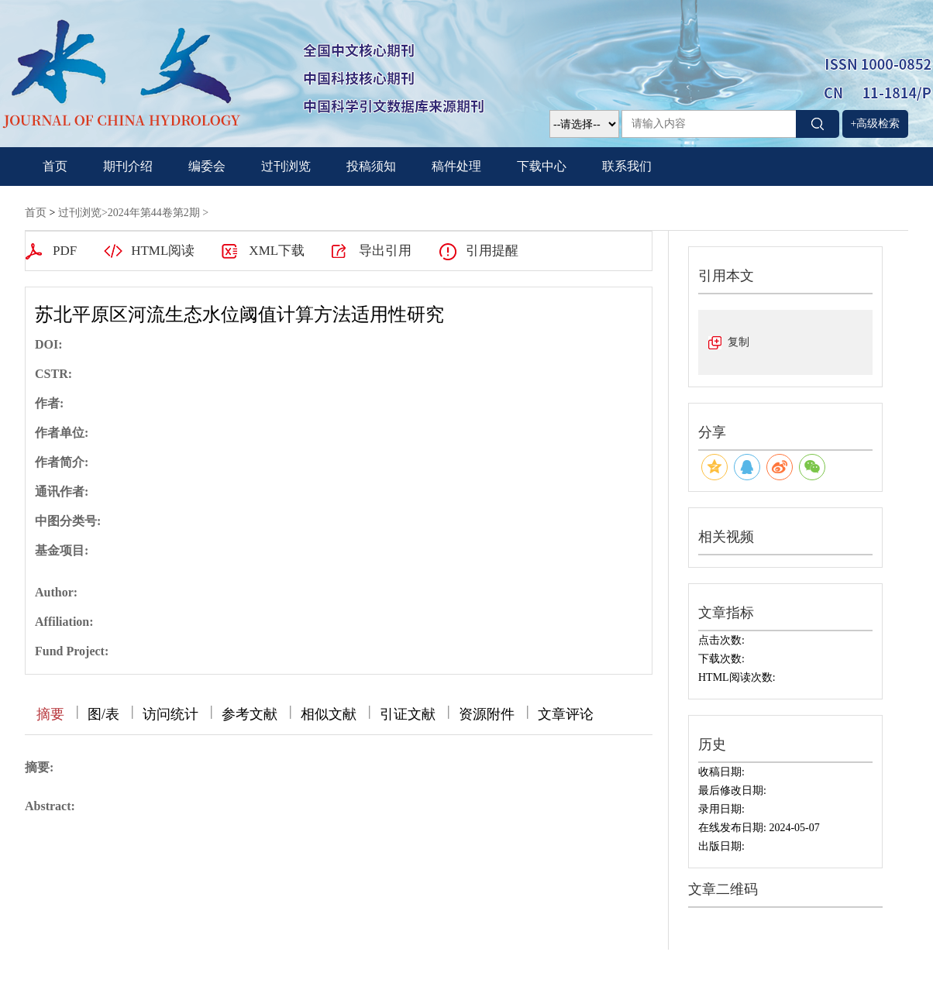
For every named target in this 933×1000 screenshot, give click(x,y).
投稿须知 (371, 166)
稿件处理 (456, 166)
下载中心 (541, 166)
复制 (738, 342)
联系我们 (627, 166)
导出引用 (385, 250)
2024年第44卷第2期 (154, 212)
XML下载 (277, 250)
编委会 (207, 166)
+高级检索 (875, 123)
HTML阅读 (163, 250)
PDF (65, 250)
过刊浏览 (286, 166)
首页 (55, 166)
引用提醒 (492, 250)
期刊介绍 (128, 166)
